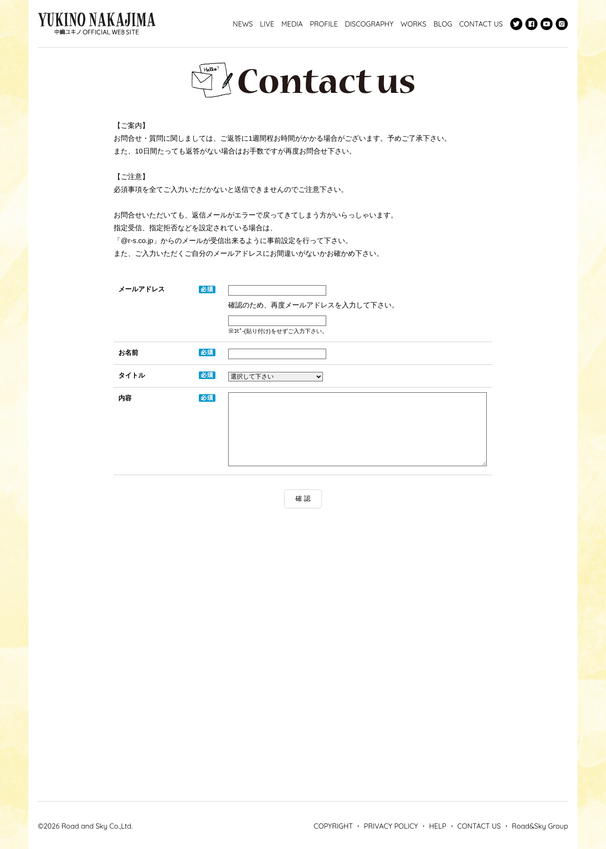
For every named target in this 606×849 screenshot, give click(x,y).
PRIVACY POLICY (391, 826)
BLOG (442, 23)
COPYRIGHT (333, 826)
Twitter (516, 24)
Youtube (546, 24)
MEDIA (292, 23)
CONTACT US (481, 23)
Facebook (531, 24)
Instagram (561, 24)
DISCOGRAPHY (369, 23)
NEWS (243, 23)
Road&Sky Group (540, 826)
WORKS (413, 23)
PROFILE (324, 23)
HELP (437, 826)
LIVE (267, 23)
